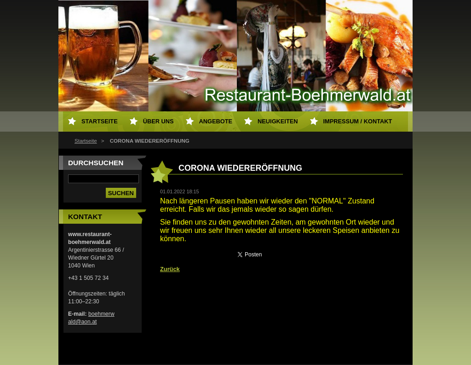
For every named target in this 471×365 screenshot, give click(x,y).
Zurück (170, 269)
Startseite (86, 141)
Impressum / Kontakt (357, 121)
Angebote (216, 121)
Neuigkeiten (278, 121)
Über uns (158, 121)
